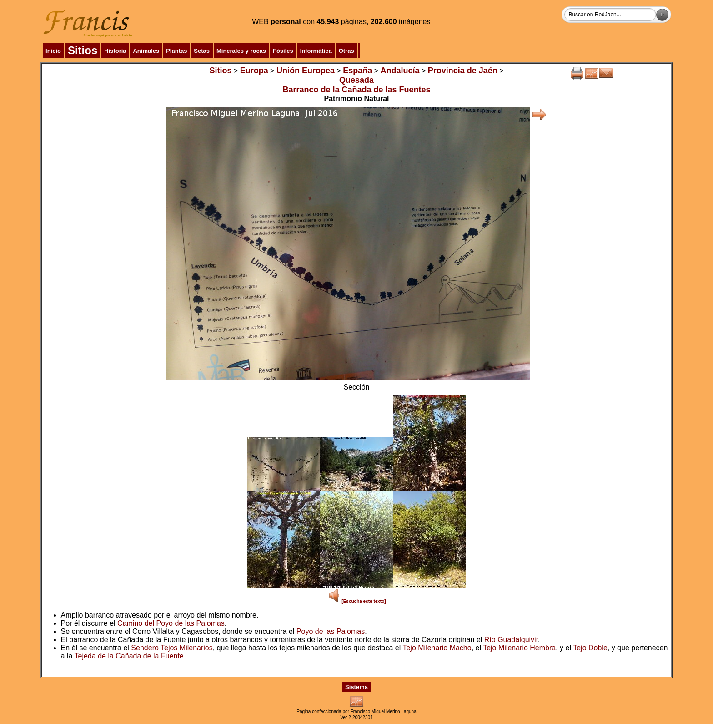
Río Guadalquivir (511, 639)
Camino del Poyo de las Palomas (171, 623)
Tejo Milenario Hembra (519, 648)
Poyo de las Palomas (330, 631)
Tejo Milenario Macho (436, 648)
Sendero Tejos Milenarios (171, 648)
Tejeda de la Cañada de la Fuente (129, 656)
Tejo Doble (590, 648)
